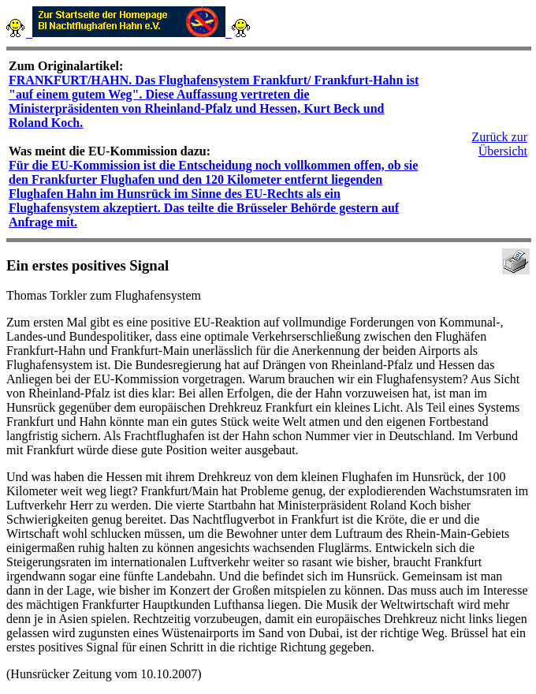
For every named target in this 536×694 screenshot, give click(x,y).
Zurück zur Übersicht (499, 144)
